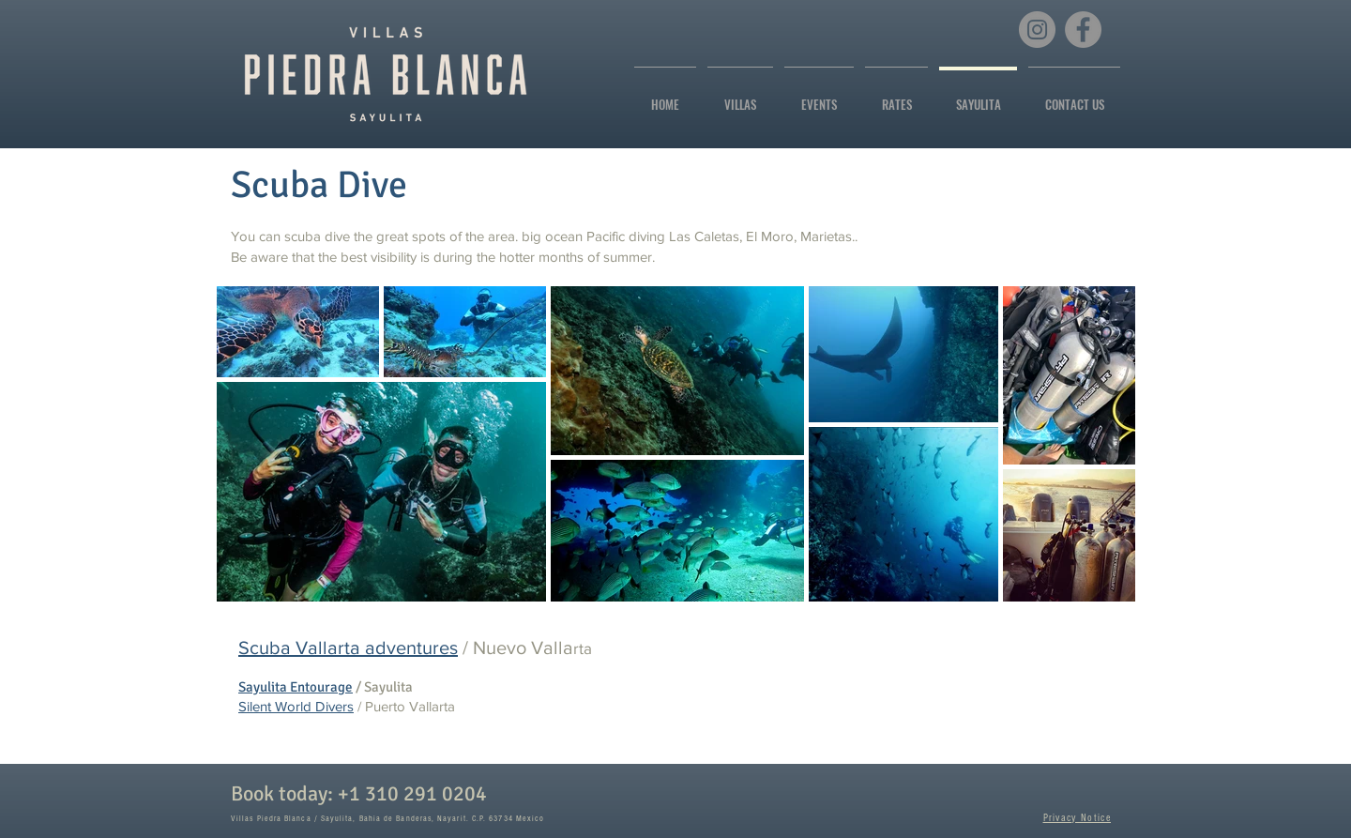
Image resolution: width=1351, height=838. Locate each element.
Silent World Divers (296, 706)
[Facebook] (1083, 29)
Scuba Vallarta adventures (348, 647)
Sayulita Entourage (295, 686)
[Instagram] (1037, 29)
